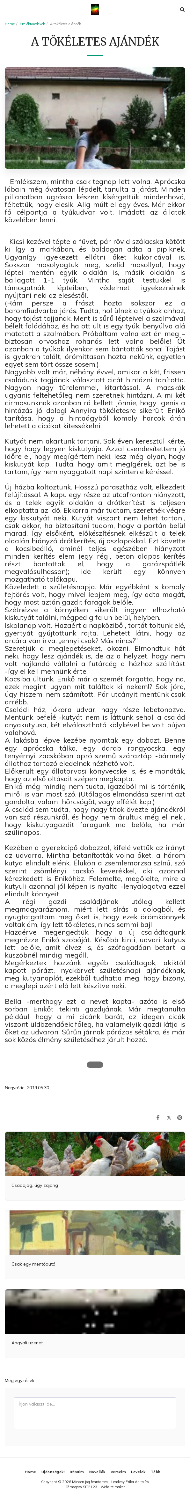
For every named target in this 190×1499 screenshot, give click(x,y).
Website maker (113, 1487)
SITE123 (90, 1487)
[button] (7, 9)
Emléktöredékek (32, 24)
